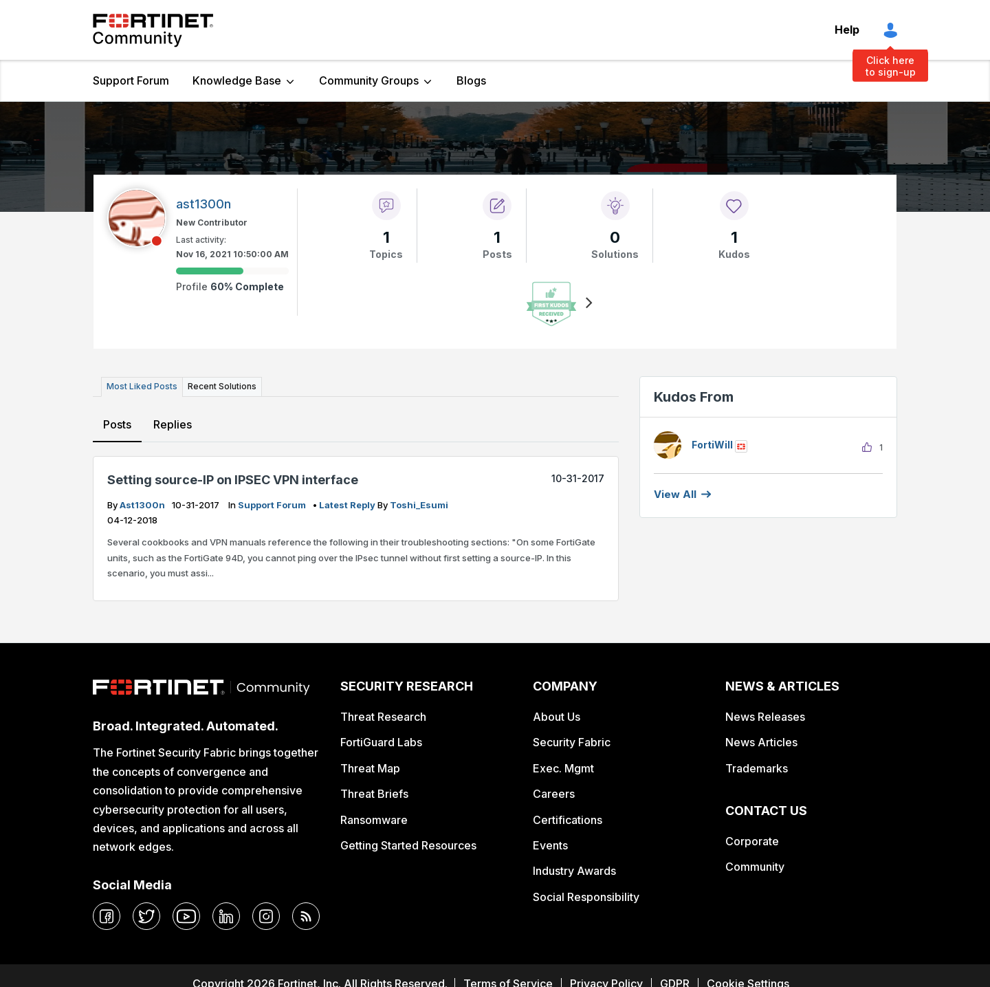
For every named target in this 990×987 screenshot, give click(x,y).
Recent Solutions (222, 386)
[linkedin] (226, 916)
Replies (172, 424)
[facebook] (106, 916)
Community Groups (369, 80)
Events (550, 845)
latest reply (348, 504)
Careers (554, 794)
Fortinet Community (153, 30)
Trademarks (756, 768)
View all (675, 494)
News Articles (761, 742)
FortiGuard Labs (381, 742)
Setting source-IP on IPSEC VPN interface (232, 480)
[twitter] (146, 916)
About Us (556, 717)
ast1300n (143, 504)
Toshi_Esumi (419, 504)
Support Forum (131, 80)
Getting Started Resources (408, 845)
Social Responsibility (586, 897)
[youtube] (186, 916)
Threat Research (383, 717)
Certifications (567, 820)
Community (754, 867)
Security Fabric (571, 742)
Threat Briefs (374, 794)
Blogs (471, 80)
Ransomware (374, 820)
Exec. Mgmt (563, 768)
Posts (117, 424)
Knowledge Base (236, 80)
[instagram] (266, 916)
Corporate (752, 841)
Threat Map (370, 768)
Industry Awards (574, 871)
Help (847, 29)
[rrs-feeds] (306, 916)
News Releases (765, 717)
